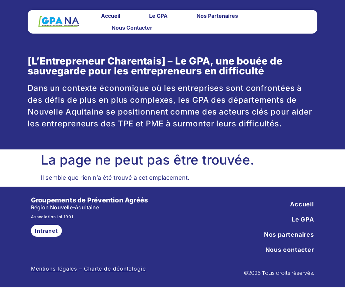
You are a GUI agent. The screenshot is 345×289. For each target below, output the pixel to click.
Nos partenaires (217, 16)
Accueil (110, 16)
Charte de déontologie (115, 268)
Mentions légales (54, 268)
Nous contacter (132, 27)
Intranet (46, 230)
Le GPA (158, 16)
